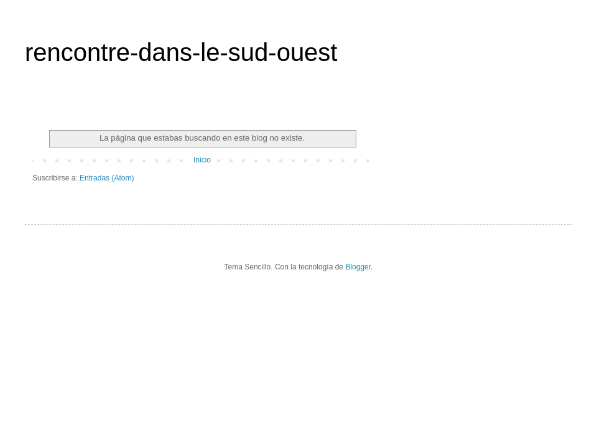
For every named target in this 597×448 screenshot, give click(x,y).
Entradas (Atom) (107, 178)
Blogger (358, 267)
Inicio (202, 160)
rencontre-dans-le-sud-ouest (181, 52)
